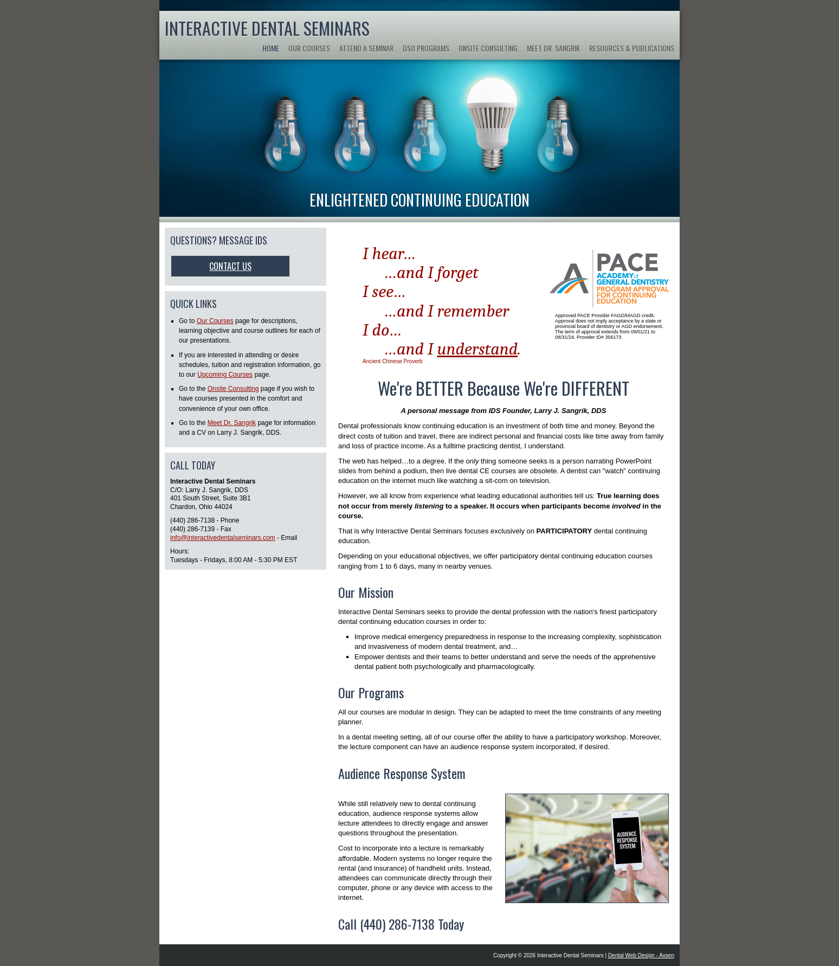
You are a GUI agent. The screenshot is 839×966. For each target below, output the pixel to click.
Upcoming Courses (225, 374)
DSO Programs (426, 48)
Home (270, 48)
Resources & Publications (631, 48)
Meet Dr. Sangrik (553, 48)
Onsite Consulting (488, 48)
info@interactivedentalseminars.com (222, 538)
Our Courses (309, 48)
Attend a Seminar (366, 48)
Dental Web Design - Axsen (641, 955)
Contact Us (230, 266)
